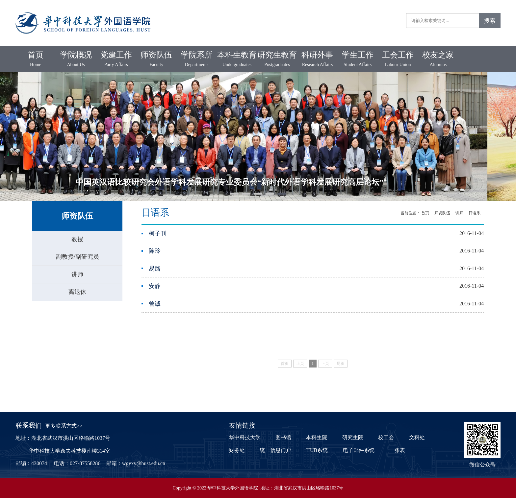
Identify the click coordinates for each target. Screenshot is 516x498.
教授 (77, 239)
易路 (155, 268)
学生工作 (358, 60)
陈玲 (155, 251)
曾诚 (155, 303)
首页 (35, 60)
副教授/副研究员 (77, 256)
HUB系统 (317, 450)
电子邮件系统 (358, 450)
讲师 (77, 274)
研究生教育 (277, 60)
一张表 (397, 450)
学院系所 (196, 60)
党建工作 (116, 60)
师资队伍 (156, 60)
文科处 (417, 437)
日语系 (474, 213)
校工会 (386, 437)
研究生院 (352, 437)
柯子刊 (158, 233)
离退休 (77, 292)
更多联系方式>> (64, 426)
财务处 (237, 450)
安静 (155, 286)
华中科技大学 (245, 437)
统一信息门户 (275, 450)
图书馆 (283, 437)
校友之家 (438, 60)
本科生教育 (237, 60)
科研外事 (317, 60)
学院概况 (76, 60)
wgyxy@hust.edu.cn (143, 463)
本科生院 (316, 437)
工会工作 (398, 60)
